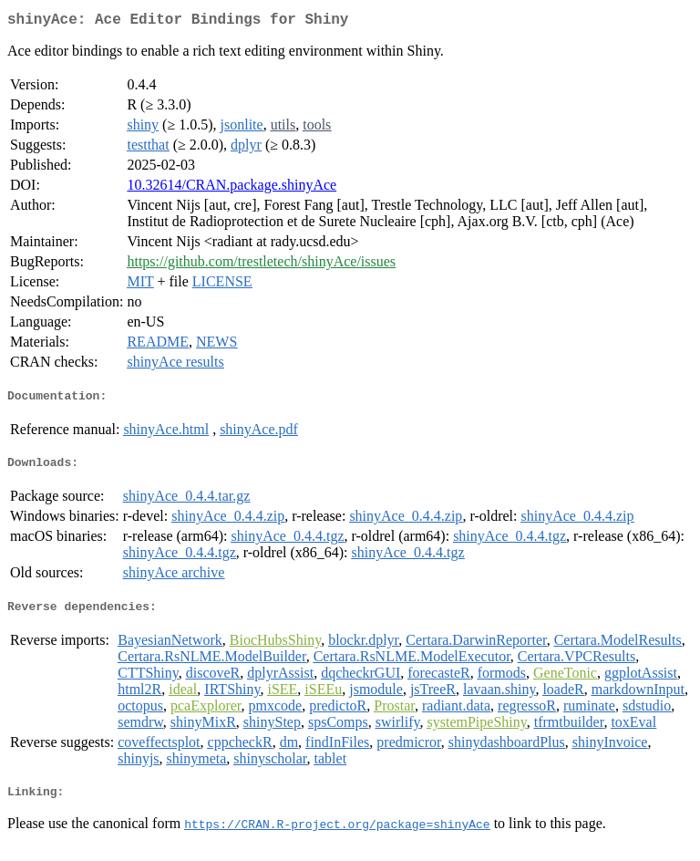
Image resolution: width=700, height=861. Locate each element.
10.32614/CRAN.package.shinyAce (231, 188)
